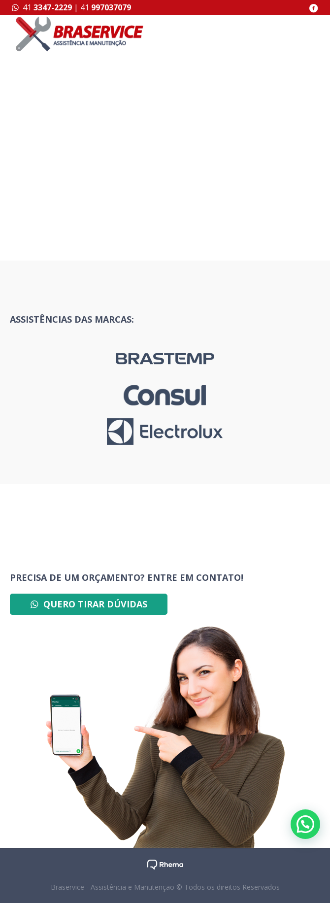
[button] (305, 824)
